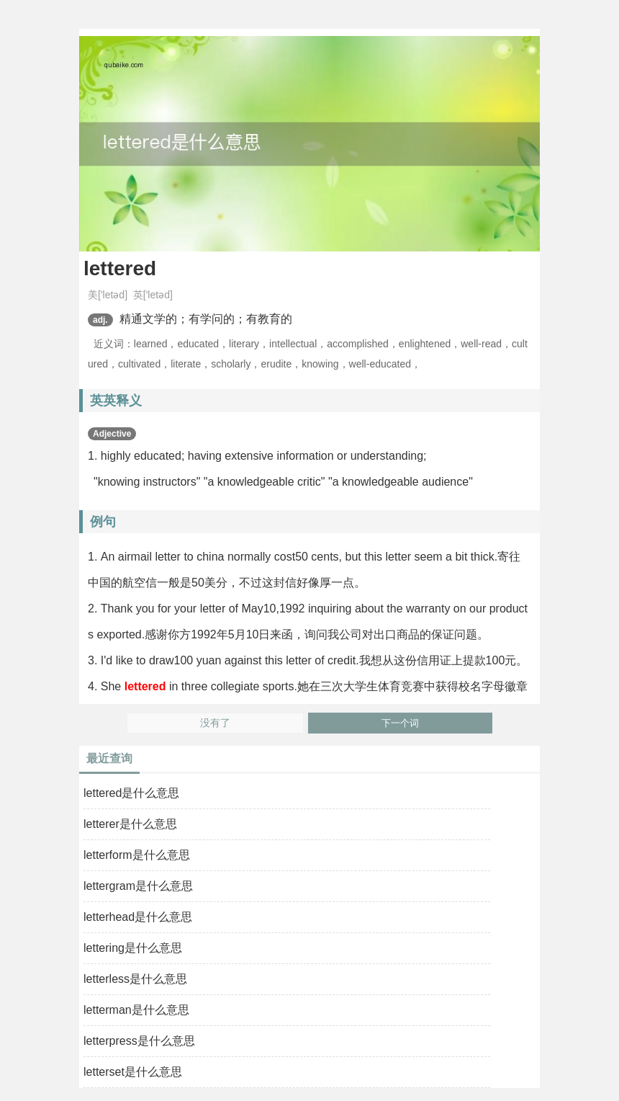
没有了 (215, 723)
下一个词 (400, 723)
